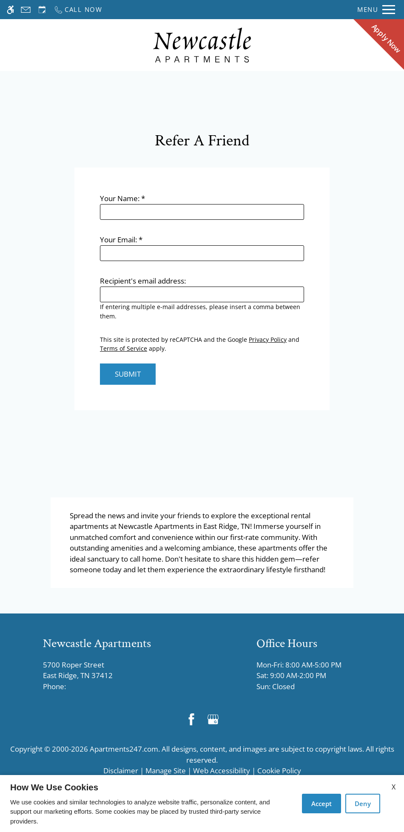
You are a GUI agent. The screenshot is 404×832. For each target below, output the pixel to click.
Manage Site (165, 770)
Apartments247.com (124, 749)
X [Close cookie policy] (393, 787)
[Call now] (78, 9)
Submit (128, 374)
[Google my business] (212, 719)
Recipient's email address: (143, 281)
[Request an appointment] (42, 9)
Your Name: (122, 198)
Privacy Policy (268, 339)
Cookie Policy (279, 770)
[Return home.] (202, 45)
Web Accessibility (221, 770)
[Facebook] (191, 719)
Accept (321, 803)
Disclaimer (120, 770)
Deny (363, 803)
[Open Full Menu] (376, 9)
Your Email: (121, 239)
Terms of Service (123, 348)
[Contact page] (26, 9)
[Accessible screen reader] (10, 9)
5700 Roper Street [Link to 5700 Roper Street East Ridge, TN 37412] (97, 670)
